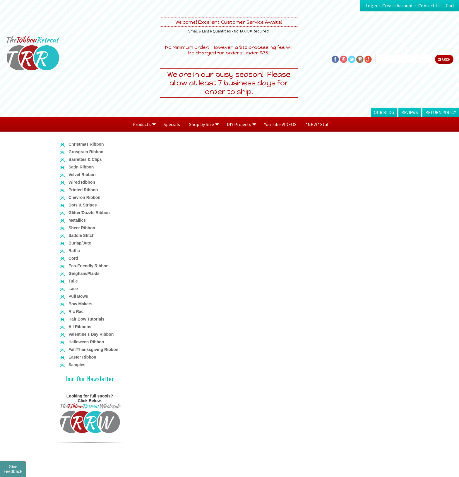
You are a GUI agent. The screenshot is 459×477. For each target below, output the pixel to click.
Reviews (409, 112)
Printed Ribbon (83, 189)
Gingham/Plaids (84, 273)
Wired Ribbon (81, 182)
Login (371, 5)
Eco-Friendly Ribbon (88, 266)
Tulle (73, 281)
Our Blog (384, 112)
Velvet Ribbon (82, 174)
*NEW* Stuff (318, 124)
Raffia (74, 250)
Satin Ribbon (81, 167)
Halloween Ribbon (86, 342)
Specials (172, 124)
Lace (73, 288)
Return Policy (440, 112)
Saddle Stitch (81, 235)
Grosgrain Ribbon (85, 151)
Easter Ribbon (82, 357)
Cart (450, 5)
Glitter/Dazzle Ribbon (89, 212)
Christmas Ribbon (86, 144)
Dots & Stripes (82, 205)
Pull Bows (78, 296)
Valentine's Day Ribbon (91, 334)
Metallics (77, 220)
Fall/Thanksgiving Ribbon (93, 349)
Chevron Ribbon (84, 197)
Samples (76, 364)
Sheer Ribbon (81, 227)
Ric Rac (75, 311)
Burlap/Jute (79, 243)
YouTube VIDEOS (280, 124)
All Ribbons (79, 326)
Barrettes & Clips (85, 159)
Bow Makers (80, 304)
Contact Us (429, 5)
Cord (73, 258)
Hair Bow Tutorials (86, 319)
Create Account (397, 5)
